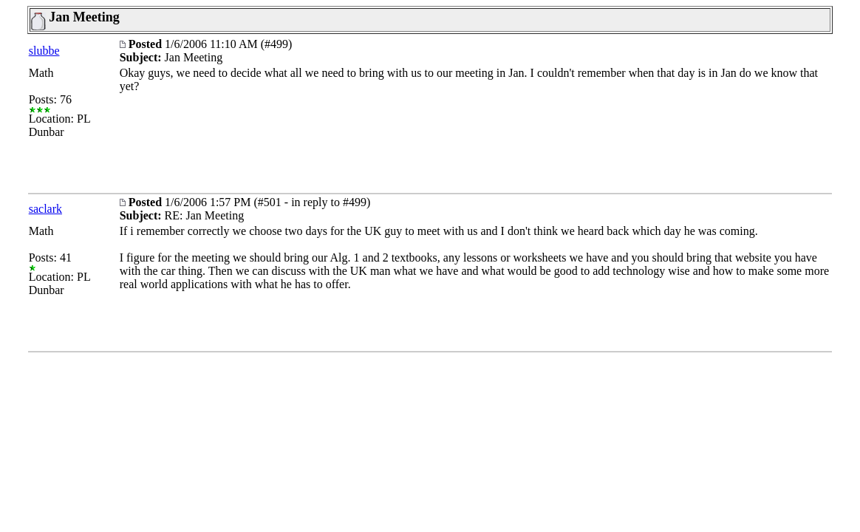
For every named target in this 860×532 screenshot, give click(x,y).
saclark (45, 208)
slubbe (44, 50)
